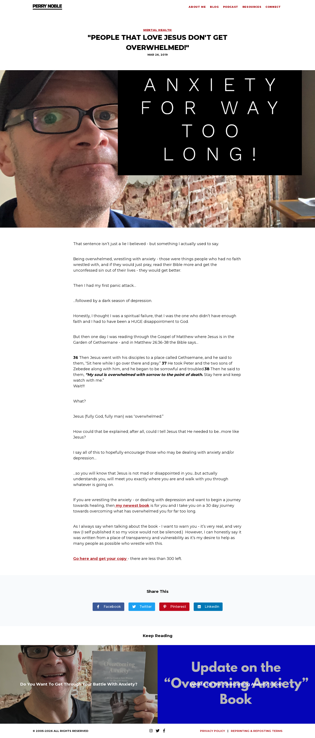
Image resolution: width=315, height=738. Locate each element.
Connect (273, 6)
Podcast (230, 6)
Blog (214, 6)
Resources (251, 6)
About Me (197, 6)
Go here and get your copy (100, 558)
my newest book (132, 505)
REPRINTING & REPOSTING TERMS (257, 731)
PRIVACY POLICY (213, 731)
